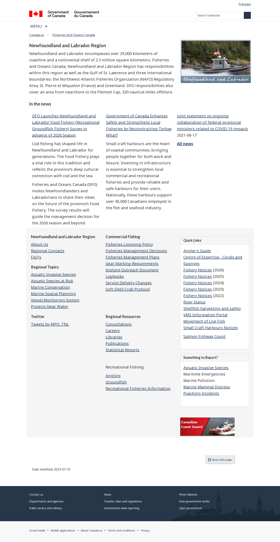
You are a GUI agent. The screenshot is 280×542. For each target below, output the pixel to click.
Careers (113, 330)
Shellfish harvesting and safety (212, 308)
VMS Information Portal (205, 314)
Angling (113, 375)
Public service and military (45, 508)
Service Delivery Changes (129, 282)
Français (245, 4)
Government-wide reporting (121, 508)
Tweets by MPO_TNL (50, 324)
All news (185, 143)
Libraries (114, 337)
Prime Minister (188, 494)
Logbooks (115, 276)
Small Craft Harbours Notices (210, 327)
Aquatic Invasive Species (205, 367)
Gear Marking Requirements (132, 263)
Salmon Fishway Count (204, 336)
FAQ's (36, 257)
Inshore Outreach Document (132, 270)
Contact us (36, 494)
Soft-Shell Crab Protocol (128, 289)
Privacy (145, 530)
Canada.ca (36, 35)
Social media (37, 530)
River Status (194, 302)
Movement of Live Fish (204, 321)
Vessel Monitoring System (55, 300)
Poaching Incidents (201, 393)
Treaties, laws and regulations (123, 501)
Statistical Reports (122, 349)
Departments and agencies (46, 501)
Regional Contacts (47, 250)
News (107, 494)
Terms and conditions (121, 530)
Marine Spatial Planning (53, 293)
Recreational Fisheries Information (138, 388)
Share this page (220, 459)
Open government (190, 508)
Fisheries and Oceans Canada (73, 35)
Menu (39, 26)
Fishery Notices (197, 270)
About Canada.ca (91, 530)
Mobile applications (63, 530)
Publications (117, 343)
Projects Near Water (49, 306)
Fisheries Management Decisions (136, 250)
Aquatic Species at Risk (52, 280)
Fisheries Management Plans (132, 257)
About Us (39, 244)
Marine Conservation (50, 287)
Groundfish (116, 382)
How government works (194, 501)
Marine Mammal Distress (206, 387)
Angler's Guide (197, 250)
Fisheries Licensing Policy (129, 244)
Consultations (119, 324)
